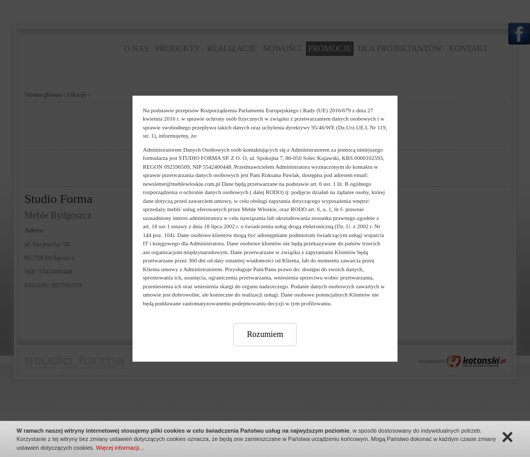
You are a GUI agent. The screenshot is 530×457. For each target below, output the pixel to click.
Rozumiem (265, 334)
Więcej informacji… (120, 448)
